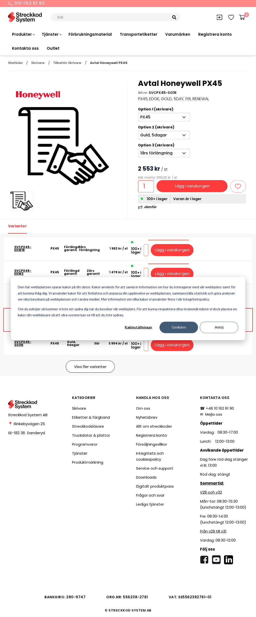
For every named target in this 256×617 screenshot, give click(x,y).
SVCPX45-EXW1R (22, 249)
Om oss (143, 408)
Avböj (219, 327)
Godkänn (179, 327)
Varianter (17, 226)
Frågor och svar (150, 495)
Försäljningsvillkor (151, 444)
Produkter (22, 34)
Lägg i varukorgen (192, 186)
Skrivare (37, 62)
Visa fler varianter (90, 366)
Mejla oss (213, 414)
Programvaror (85, 444)
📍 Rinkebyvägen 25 (26, 423)
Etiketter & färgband (91, 417)
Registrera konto (215, 34)
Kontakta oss (25, 48)
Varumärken (177, 34)
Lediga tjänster (150, 504)
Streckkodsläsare (88, 426)
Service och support (154, 468)
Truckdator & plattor (91, 435)
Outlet (53, 48)
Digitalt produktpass (155, 486)
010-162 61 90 (26, 3)
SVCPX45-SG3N (22, 343)
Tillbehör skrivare (67, 62)
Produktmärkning (87, 462)
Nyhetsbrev (146, 417)
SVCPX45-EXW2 (22, 272)
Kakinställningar (138, 327)
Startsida (15, 62)
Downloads (146, 477)
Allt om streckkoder (154, 426)
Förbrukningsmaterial (90, 34)
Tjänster (50, 34)
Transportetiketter (138, 34)
